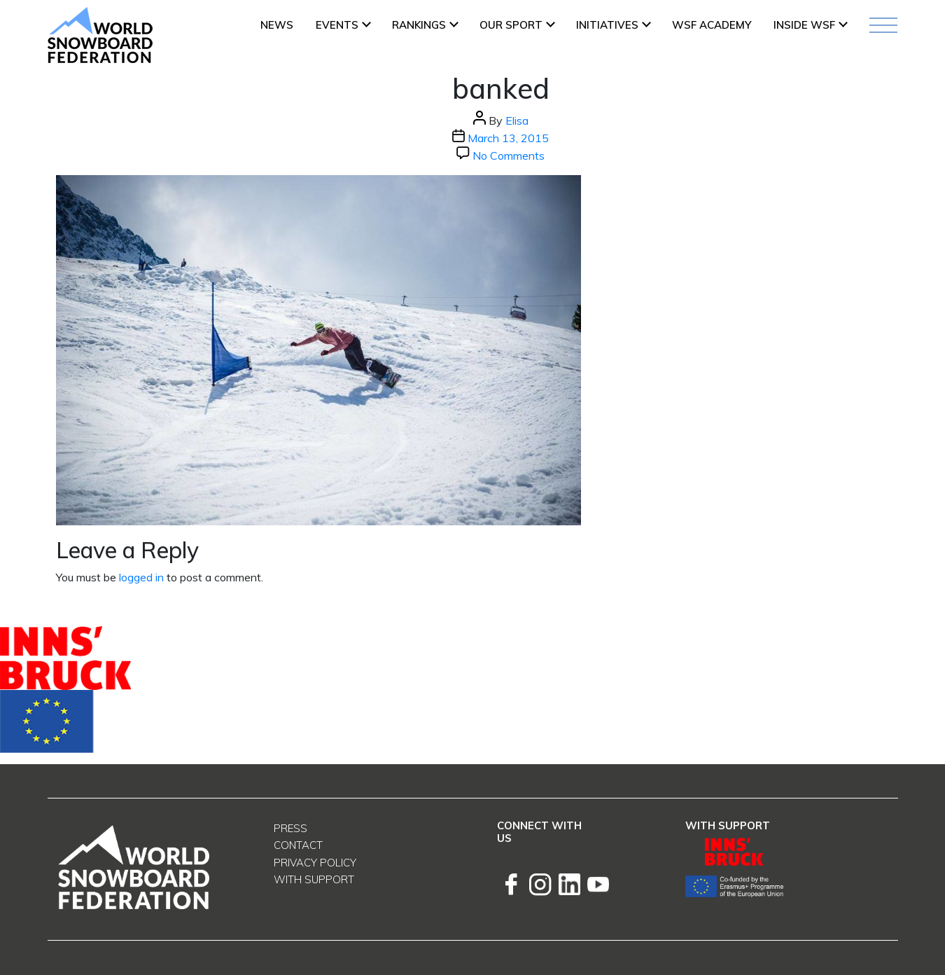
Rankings (419, 25)
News (276, 25)
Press (290, 828)
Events (337, 25)
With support (314, 879)
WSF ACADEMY (711, 25)
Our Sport (510, 25)
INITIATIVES (607, 25)
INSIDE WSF (804, 25)
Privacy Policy (315, 862)
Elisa (516, 120)
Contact (298, 845)
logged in (141, 577)
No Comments (508, 155)
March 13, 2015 (508, 138)
